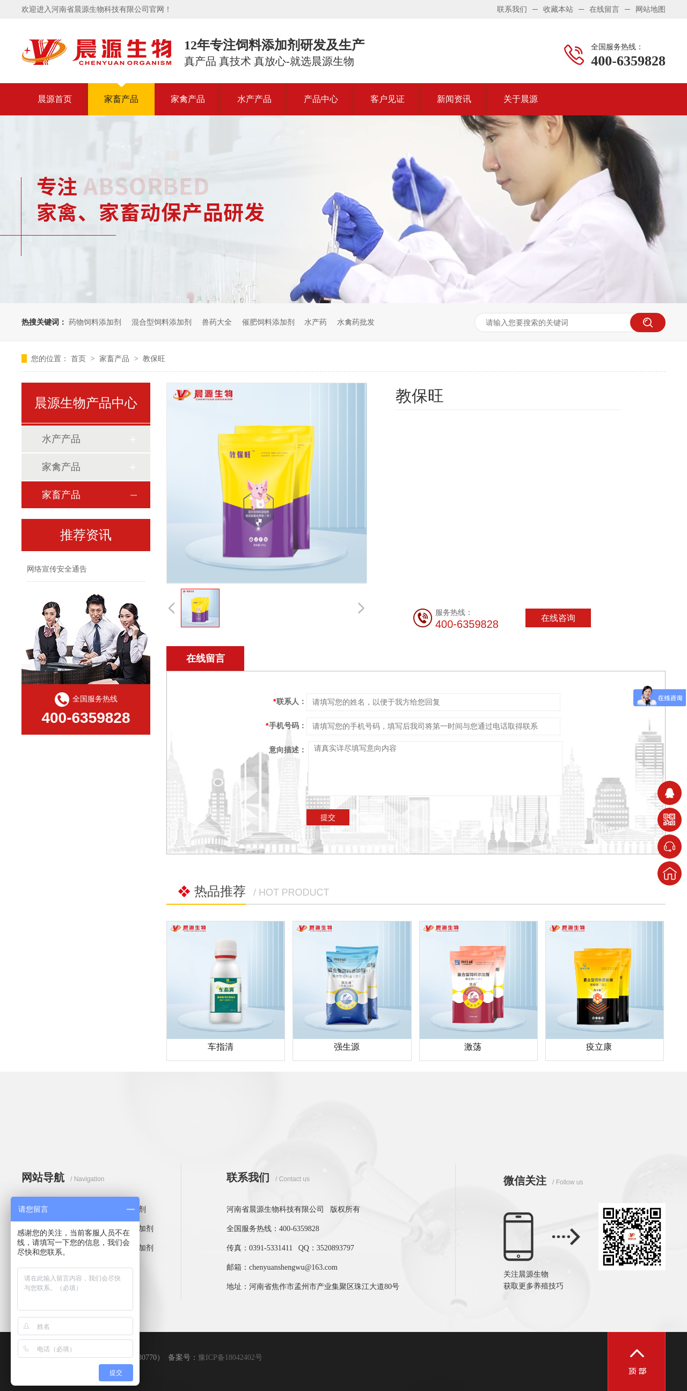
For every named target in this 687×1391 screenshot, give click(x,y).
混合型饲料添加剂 (161, 322)
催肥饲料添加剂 (268, 322)
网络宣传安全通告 (57, 569)
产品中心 (321, 99)
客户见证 (387, 99)
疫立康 (599, 1046)
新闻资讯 (454, 99)
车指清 (220, 1046)
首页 (79, 358)
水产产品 (254, 99)
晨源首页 (55, 99)
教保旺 (154, 358)
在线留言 (604, 9)
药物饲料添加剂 (95, 322)
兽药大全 (217, 322)
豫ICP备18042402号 (230, 1357)
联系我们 (512, 9)
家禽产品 (188, 99)
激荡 (472, 1046)
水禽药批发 (356, 322)
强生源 (347, 1046)
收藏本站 (558, 9)
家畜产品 (121, 99)
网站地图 (650, 9)
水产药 (315, 322)
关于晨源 (520, 99)
